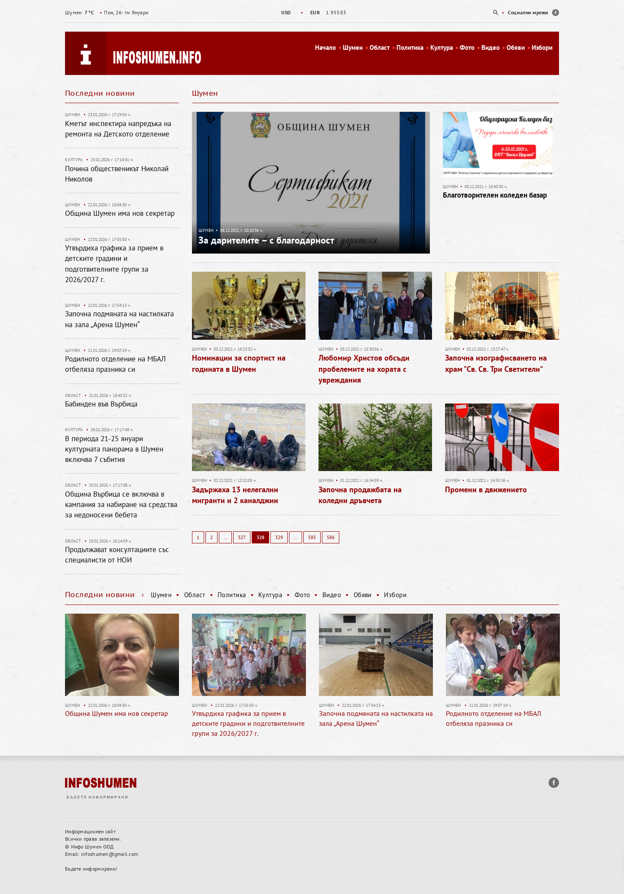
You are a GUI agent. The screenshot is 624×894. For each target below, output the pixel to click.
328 (260, 537)
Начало (325, 47)
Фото (467, 47)
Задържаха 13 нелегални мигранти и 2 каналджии (235, 495)
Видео (490, 47)
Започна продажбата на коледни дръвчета (360, 495)
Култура (441, 47)
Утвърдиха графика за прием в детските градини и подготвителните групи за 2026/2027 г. (248, 723)
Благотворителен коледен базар (495, 195)
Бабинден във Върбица (101, 404)
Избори (542, 47)
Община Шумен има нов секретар (120, 213)
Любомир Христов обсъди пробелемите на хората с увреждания (364, 369)
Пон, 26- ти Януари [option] (107, 12)
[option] (312, 12)
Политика (409, 47)
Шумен (353, 47)
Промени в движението (486, 489)
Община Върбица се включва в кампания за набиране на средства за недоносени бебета (121, 504)
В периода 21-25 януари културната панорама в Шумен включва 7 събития (114, 449)
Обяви (516, 47)
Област (380, 47)
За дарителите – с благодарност (266, 240)
